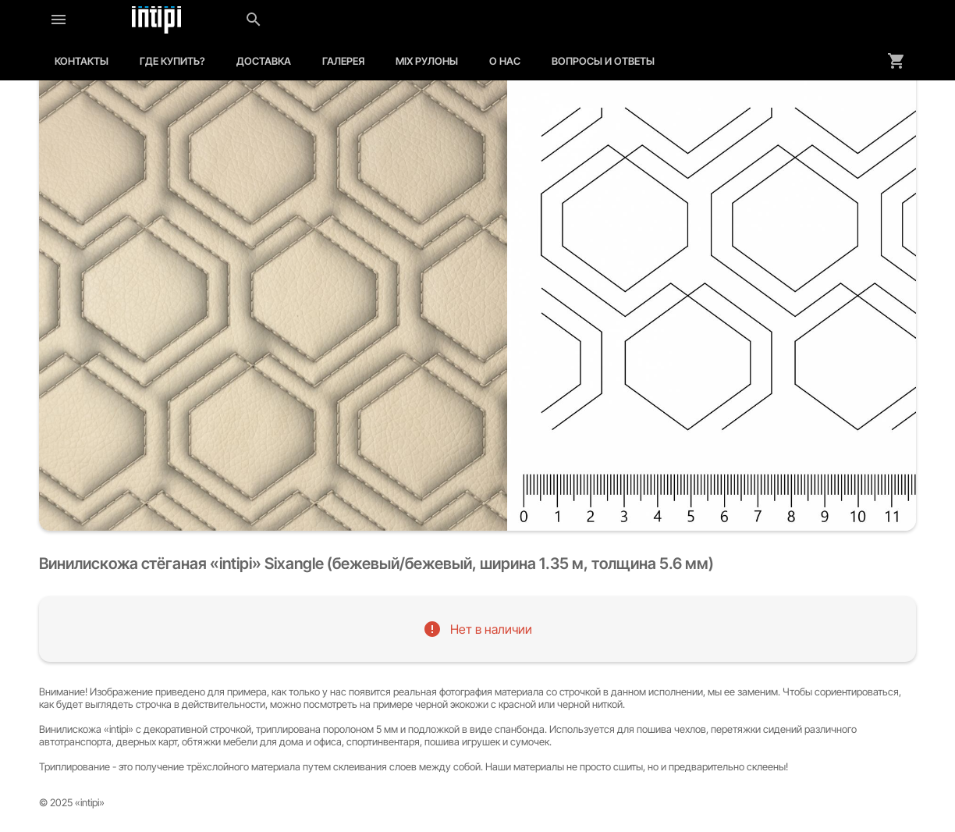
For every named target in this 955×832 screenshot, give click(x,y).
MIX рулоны (427, 61)
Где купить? (172, 61)
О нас (504, 61)
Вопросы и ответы (603, 61)
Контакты (81, 61)
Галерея (343, 61)
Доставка (263, 61)
